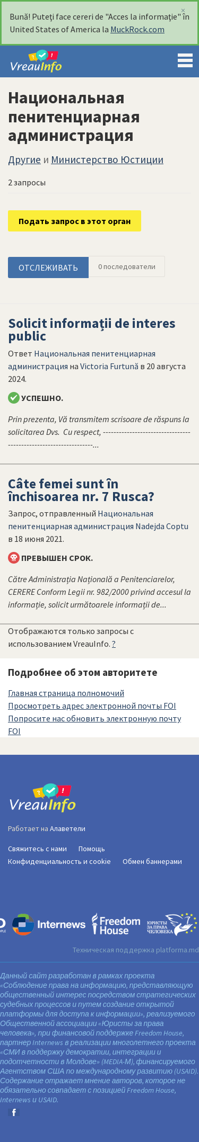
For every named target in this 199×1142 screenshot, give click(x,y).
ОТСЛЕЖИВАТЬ (48, 267)
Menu (185, 58)
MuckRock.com (137, 29)
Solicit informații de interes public (92, 329)
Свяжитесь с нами (37, 848)
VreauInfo (44, 61)
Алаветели (67, 828)
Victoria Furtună (109, 366)
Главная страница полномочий (66, 693)
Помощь (92, 848)
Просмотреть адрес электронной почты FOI (92, 705)
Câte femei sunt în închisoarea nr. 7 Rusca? (81, 490)
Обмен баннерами (152, 861)
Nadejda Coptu (161, 526)
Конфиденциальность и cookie (59, 861)
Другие (24, 159)
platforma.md (177, 949)
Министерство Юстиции (107, 159)
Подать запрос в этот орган (75, 221)
